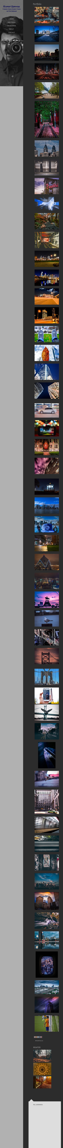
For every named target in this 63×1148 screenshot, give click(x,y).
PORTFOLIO (12, 22)
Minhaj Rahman (11, 6)
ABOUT (11, 29)
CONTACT (11, 32)
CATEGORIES (11, 26)
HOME (12, 19)
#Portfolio (39, 1041)
